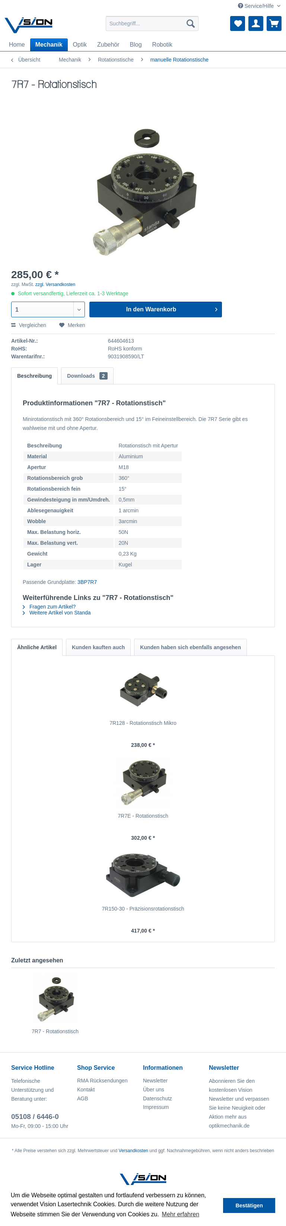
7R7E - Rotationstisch (143, 816)
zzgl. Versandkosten (55, 284)
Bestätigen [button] (249, 1205)
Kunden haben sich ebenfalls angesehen (190, 647)
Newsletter (155, 1081)
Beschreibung (34, 376)
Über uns (153, 1090)
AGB (82, 1098)
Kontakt (86, 1090)
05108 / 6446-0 (35, 1116)
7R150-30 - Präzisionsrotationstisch (143, 909)
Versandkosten (133, 1150)
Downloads (87, 376)
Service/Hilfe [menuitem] (256, 6)
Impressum (156, 1107)
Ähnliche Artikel (37, 647)
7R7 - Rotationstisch (55, 1031)
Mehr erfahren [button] (181, 1214)
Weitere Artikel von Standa (57, 613)
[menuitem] (152, 23)
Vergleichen (28, 325)
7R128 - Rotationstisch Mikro (143, 723)
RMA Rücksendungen (102, 1081)
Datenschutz (157, 1098)
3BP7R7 (87, 582)
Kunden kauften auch (98, 647)
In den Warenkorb (172, 308)
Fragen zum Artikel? (49, 607)
